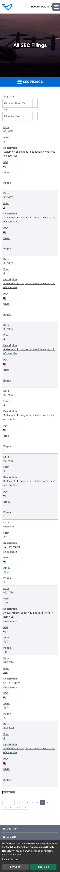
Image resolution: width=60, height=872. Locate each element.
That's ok (43, 866)
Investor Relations (42, 6)
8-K (5, 536)
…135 (18, 807)
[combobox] (20, 103)
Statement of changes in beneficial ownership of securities (29, 153)
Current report (11, 546)
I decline (15, 866)
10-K (6, 602)
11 (5, 807)
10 (53, 802)
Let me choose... (11, 859)
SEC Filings (30, 81)
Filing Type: (8, 96)
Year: (5, 109)
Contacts (11, 836)
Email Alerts (13, 828)
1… (11, 802)
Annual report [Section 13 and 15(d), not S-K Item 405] (28, 614)
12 (11, 807)
